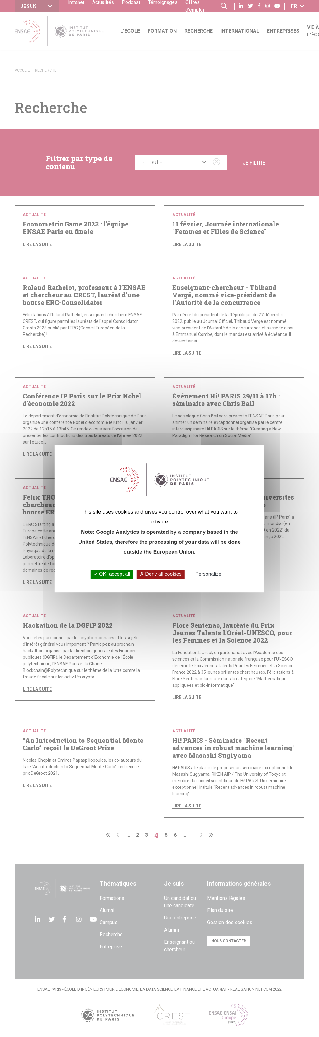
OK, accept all (112, 574)
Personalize (208, 574)
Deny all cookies (161, 574)
